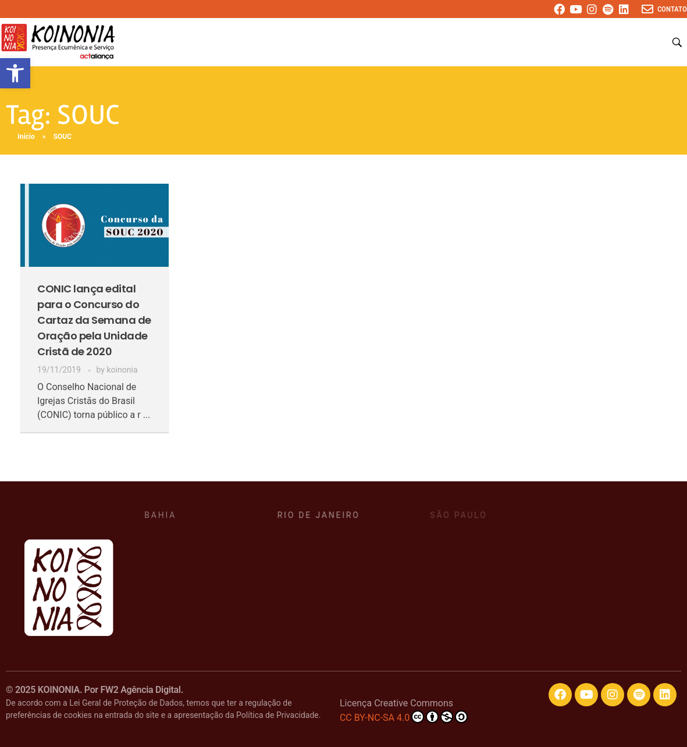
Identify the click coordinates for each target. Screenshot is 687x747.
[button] (15, 73)
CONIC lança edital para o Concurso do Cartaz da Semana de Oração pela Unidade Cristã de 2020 (94, 320)
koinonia (121, 369)
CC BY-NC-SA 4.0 (404, 716)
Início (26, 137)
